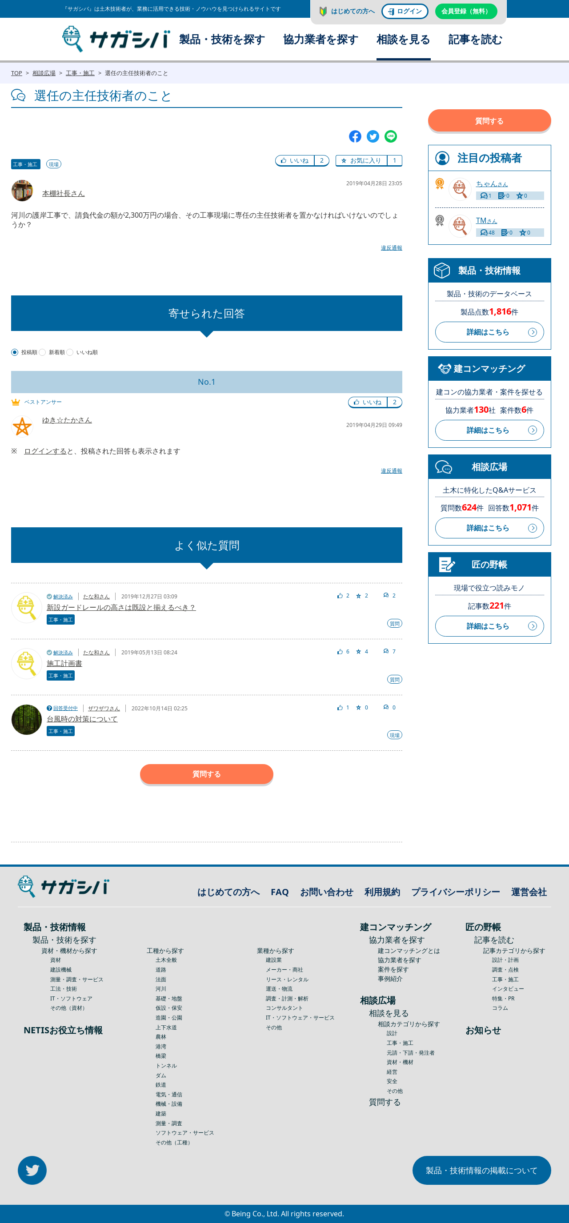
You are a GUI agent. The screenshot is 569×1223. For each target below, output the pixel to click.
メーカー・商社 (284, 969)
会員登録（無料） (466, 11)
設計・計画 (505, 960)
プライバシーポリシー (455, 892)
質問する (206, 774)
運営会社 (529, 892)
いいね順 (87, 352)
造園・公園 (169, 1017)
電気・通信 (169, 1094)
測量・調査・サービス (77, 979)
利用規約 (382, 892)
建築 (161, 1113)
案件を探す (393, 969)
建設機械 (61, 969)
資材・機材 (400, 1062)
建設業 (274, 960)
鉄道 (161, 1084)
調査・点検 (505, 969)
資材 (55, 960)
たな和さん (96, 596)
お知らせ (483, 1030)
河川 (161, 988)
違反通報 (391, 247)
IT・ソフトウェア (71, 998)
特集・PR (503, 998)
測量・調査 (169, 1123)
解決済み (63, 596)
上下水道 (166, 1027)
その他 (274, 1027)
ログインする (45, 451)
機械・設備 (169, 1103)
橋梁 (161, 1056)
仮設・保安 (169, 1008)
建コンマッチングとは (409, 950)
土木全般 (166, 960)
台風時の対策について (82, 719)
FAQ (280, 892)
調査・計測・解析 (287, 998)
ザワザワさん (104, 708)
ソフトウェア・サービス (185, 1132)
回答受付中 (65, 708)
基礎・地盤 (169, 998)
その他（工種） (174, 1142)
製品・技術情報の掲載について (482, 1170)
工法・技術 (63, 988)
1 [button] (395, 160)
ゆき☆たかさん (67, 420)
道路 (161, 969)
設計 (392, 1033)
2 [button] (322, 160)
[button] (294, 161)
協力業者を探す (321, 39)
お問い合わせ (326, 892)
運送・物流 (279, 988)
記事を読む (476, 39)
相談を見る (404, 39)
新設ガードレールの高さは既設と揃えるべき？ (121, 607)
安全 (392, 1081)
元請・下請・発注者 (411, 1052)
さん (492, 183)
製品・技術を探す (222, 39)
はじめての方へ (353, 11)
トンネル (166, 1065)
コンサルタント (284, 1008)
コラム (500, 1008)
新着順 (57, 352)
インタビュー (508, 988)
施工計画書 (64, 663)
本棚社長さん (63, 193)
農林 (161, 1036)
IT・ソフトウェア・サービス (300, 1017)
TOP (16, 73)
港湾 (161, 1046)
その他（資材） (69, 1008)
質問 (395, 623)
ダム (161, 1075)
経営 (392, 1072)
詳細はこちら (488, 332)
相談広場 (44, 73)
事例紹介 (390, 978)
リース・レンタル (287, 979)
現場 (54, 164)
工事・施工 (80, 73)
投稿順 (29, 352)
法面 (161, 979)
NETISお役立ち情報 (63, 1030)
